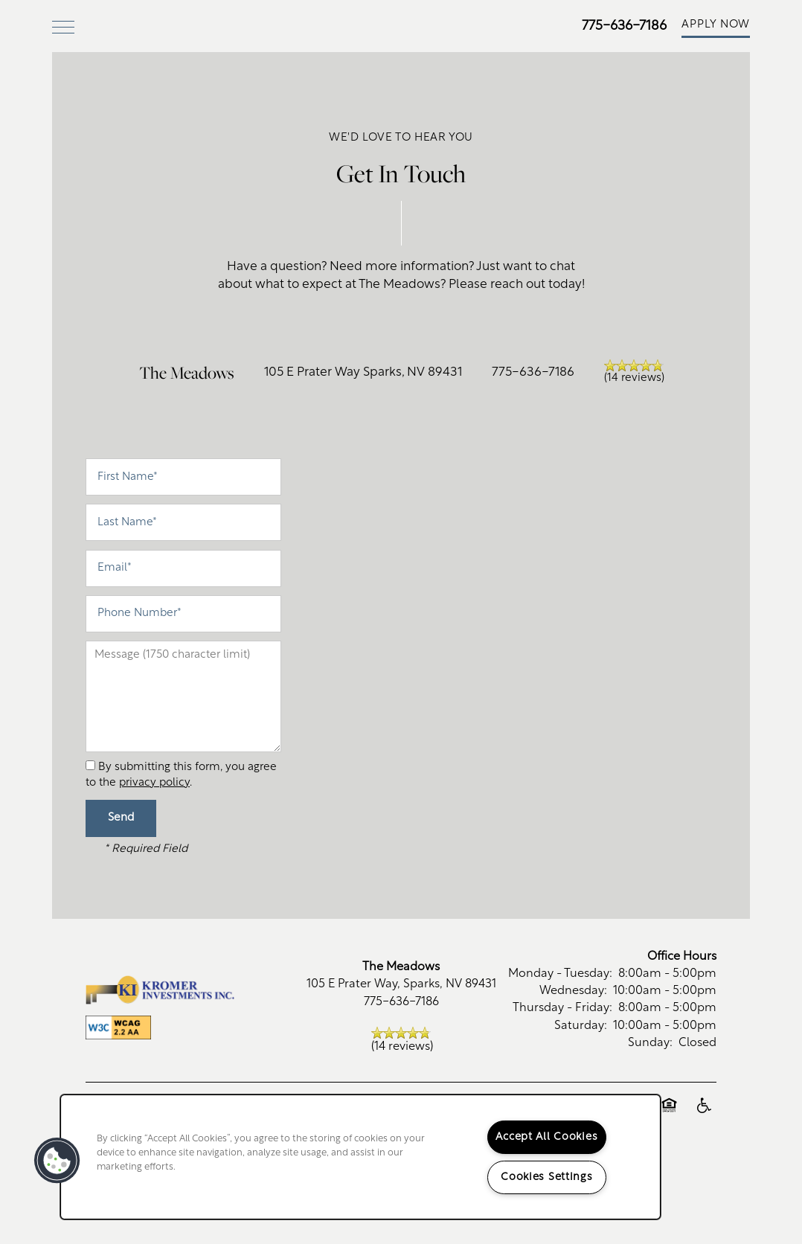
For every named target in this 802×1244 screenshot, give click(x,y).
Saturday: (580, 1073)
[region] (360, 1157)
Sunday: (650, 1090)
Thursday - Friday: (562, 1056)
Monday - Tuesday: (560, 1021)
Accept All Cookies (546, 1137)
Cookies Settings (547, 1177)
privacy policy (154, 830)
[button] (715, 26)
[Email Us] (776, 110)
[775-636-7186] (776, 70)
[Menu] (63, 26)
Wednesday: (573, 1039)
